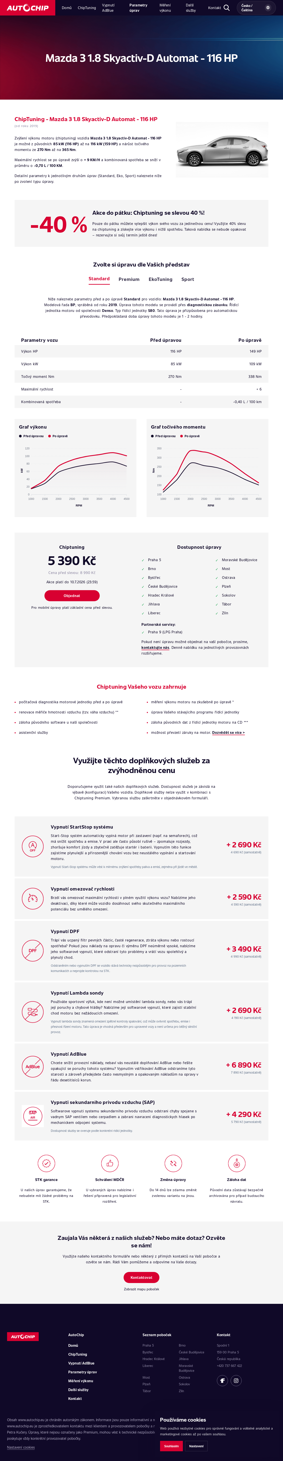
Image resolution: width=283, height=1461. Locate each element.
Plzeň (146, 1384)
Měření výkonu (165, 8)
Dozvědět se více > (228, 732)
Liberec (148, 1365)
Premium (129, 279)
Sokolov (184, 1384)
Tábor (147, 1391)
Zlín (181, 1391)
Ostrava (184, 1377)
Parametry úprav (138, 8)
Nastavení (196, 1446)
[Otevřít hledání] (226, 8)
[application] (75, 475)
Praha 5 (148, 1345)
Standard (99, 278)
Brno (182, 1345)
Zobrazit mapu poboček (141, 1289)
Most (146, 1377)
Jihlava (184, 1359)
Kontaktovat (142, 1277)
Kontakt (214, 7)
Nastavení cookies (21, 1447)
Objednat (72, 595)
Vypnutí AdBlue (108, 8)
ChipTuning (87, 7)
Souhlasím (171, 1446)
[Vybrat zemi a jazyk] (256, 8)
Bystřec (148, 1352)
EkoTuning (161, 279)
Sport (188, 279)
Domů (67, 7)
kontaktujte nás (155, 647)
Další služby (191, 8)
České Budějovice (191, 1352)
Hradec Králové (154, 1359)
